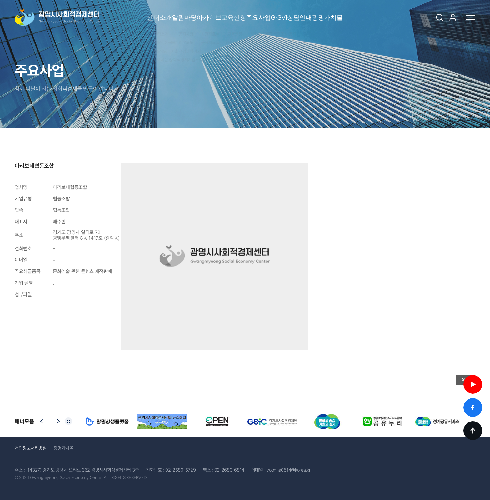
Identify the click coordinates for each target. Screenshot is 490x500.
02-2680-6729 (180, 470)
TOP (472, 430)
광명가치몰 (385, 13)
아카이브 (186, 13)
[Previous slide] (41, 421)
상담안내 (340, 13)
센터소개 (101, 13)
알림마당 (144, 13)
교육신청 (228, 13)
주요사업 (270, 13)
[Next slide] (58, 421)
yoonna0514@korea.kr (289, 470)
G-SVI (305, 17)
